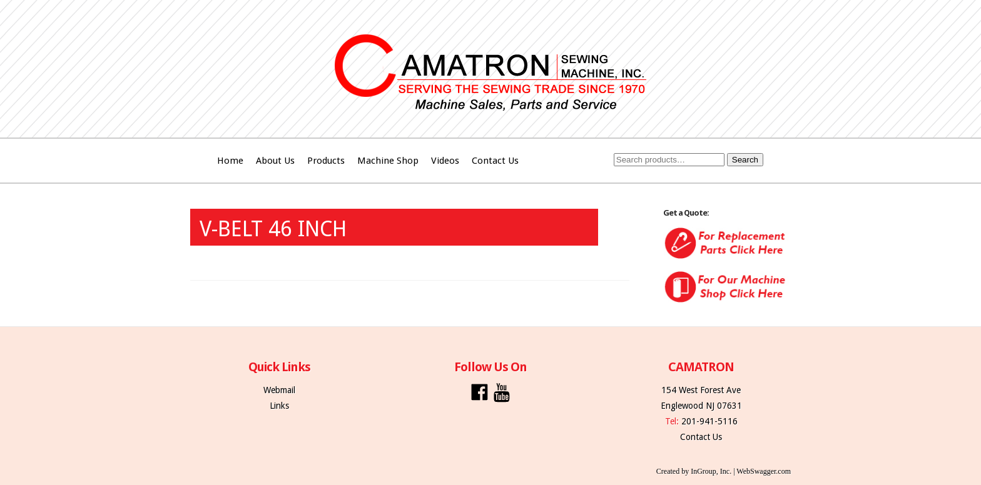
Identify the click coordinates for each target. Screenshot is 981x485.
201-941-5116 (709, 421)
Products (326, 160)
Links (279, 406)
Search (745, 159)
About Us (275, 160)
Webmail (279, 390)
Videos (445, 160)
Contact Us (495, 160)
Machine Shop (388, 160)
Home (230, 160)
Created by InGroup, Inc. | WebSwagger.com (723, 471)
